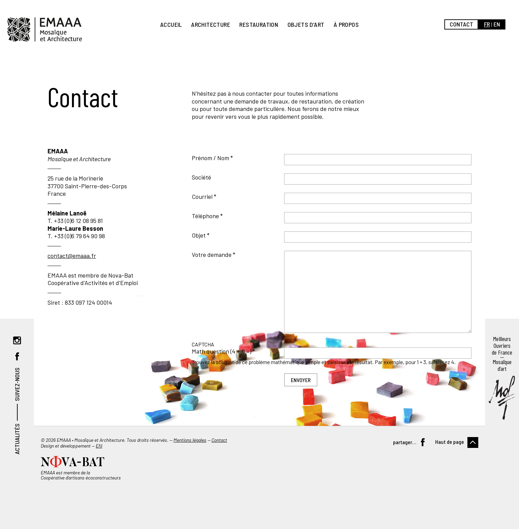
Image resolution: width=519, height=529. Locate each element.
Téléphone (205, 216)
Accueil (171, 24)
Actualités (17, 438)
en (497, 24)
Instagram (17, 340)
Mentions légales (189, 440)
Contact (461, 24)
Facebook (17, 356)
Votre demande (211, 254)
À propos (346, 24)
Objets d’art (306, 24)
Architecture (210, 24)
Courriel (202, 196)
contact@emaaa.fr (72, 255)
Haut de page (449, 441)
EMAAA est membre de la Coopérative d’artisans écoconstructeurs (81, 475)
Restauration (258, 24)
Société (201, 177)
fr (487, 24)
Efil (99, 446)
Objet (199, 235)
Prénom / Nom (210, 158)
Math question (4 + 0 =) (221, 351)
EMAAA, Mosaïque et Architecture (44, 29)
